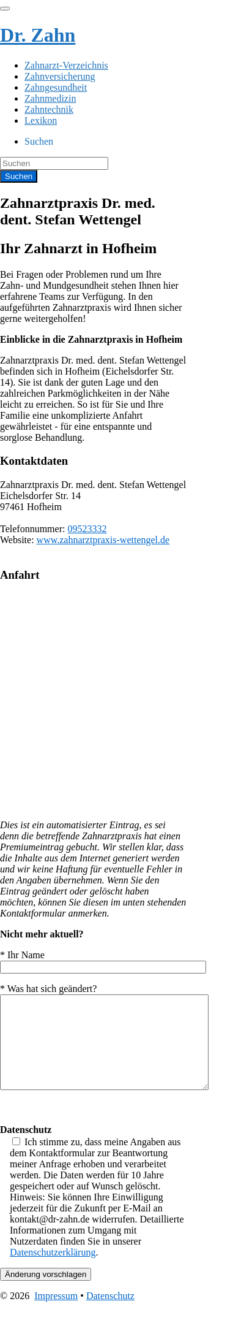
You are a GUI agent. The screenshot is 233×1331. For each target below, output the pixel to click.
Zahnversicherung (59, 76)
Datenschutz (110, 1314)
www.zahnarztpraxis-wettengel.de (103, 540)
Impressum (56, 1314)
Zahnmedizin (50, 98)
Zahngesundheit (55, 87)
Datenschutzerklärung (52, 1270)
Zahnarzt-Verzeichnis (66, 65)
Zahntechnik (48, 109)
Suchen (38, 141)
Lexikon (40, 120)
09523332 (86, 529)
